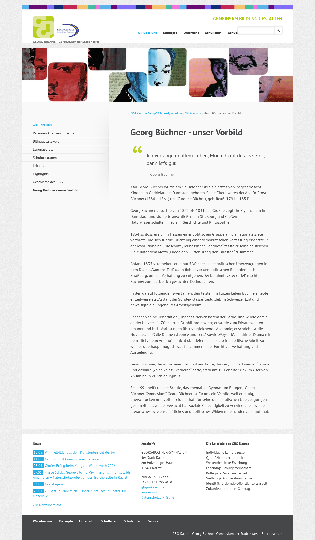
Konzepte (66, 521)
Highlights (41, 174)
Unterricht (86, 521)
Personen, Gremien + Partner (54, 133)
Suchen (278, 30)
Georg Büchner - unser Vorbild (55, 190)
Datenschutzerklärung (157, 497)
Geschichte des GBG (48, 182)
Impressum (149, 492)
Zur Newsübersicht (47, 505)
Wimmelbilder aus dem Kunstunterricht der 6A (74, 452)
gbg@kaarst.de (152, 487)
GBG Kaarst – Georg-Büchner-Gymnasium (156, 113)
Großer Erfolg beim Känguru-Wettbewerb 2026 (74, 465)
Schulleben (109, 521)
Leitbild (38, 165)
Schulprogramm (45, 157)
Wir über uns (193, 113)
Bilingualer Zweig (46, 141)
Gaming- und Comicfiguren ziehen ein (67, 459)
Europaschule (43, 149)
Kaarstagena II (49, 484)
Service (153, 521)
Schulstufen (133, 521)
